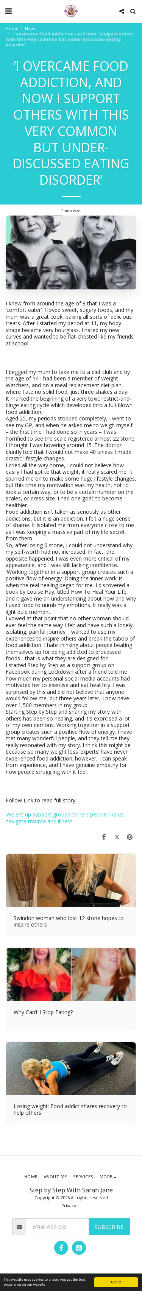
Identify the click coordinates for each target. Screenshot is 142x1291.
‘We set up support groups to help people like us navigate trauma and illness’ (64, 818)
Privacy (68, 1205)
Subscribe (109, 1226)
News (30, 28)
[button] (8, 11)
